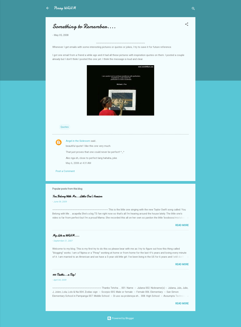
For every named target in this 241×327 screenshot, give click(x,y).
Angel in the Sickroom (78, 140)
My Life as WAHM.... (65, 235)
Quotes (65, 126)
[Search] (193, 9)
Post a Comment (65, 171)
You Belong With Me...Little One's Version (77, 196)
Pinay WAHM (65, 8)
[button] (187, 24)
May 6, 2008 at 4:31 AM (78, 163)
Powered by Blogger (120, 318)
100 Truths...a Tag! (63, 275)
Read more (182, 225)
